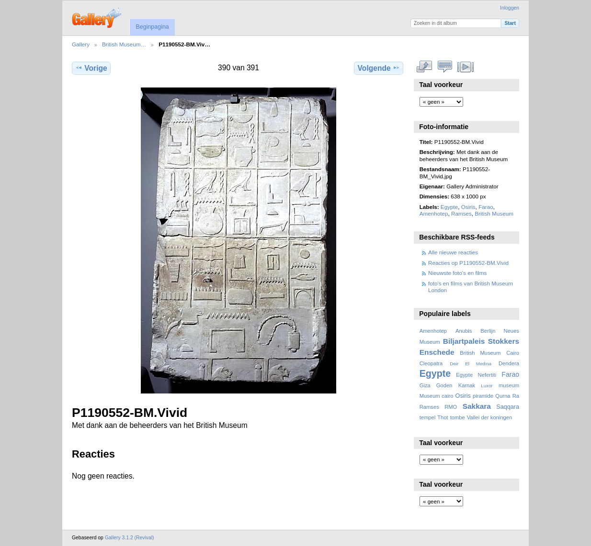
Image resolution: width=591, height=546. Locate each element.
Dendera (509, 363)
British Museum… (124, 44)
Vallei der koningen (489, 417)
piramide (483, 396)
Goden (444, 385)
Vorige (91, 68)
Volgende (379, 68)
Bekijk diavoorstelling (465, 67)
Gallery (81, 44)
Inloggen (509, 8)
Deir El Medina (470, 363)
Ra (515, 396)
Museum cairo (437, 396)
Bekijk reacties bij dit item (445, 67)
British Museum (494, 213)
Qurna (502, 396)
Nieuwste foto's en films (457, 273)
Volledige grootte (424, 67)
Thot (442, 417)
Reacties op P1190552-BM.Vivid (468, 263)
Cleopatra (431, 363)
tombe (457, 417)
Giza (425, 385)
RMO (450, 407)
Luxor (487, 385)
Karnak (467, 385)
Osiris (468, 207)
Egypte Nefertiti (476, 375)
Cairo (512, 353)
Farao (485, 207)
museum (509, 385)
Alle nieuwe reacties (453, 252)
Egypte (449, 207)
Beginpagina (152, 26)
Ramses (461, 213)
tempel (428, 417)
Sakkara (477, 406)
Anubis (463, 331)
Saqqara (507, 407)
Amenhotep (434, 213)
